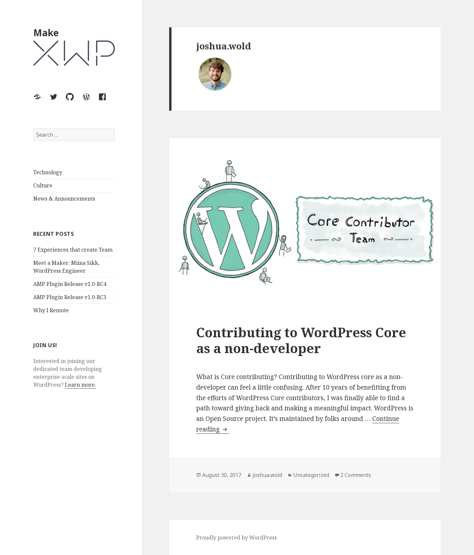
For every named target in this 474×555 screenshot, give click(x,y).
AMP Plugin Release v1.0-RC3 (69, 297)
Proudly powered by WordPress (236, 537)
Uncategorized (311, 475)
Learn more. (80, 384)
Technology (47, 172)
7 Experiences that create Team (73, 249)
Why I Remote (51, 310)
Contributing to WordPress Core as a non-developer (301, 340)
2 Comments (355, 475)
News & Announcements (64, 198)
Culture (42, 185)
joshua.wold (267, 475)
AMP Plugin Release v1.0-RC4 (69, 284)
